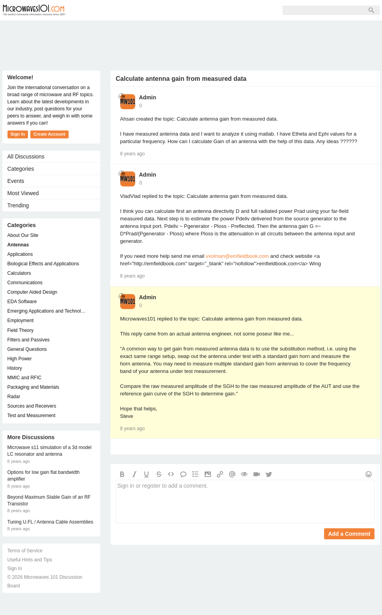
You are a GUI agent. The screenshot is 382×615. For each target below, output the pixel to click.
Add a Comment (349, 534)
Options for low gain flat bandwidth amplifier (43, 476)
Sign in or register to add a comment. (245, 501)
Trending (18, 205)
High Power (19, 359)
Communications (25, 282)
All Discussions (26, 156)
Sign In (195, 10)
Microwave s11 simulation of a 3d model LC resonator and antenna (49, 451)
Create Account (49, 134)
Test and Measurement (31, 415)
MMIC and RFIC (24, 377)
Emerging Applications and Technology (47, 311)
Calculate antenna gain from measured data (181, 78)
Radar (13, 396)
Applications (20, 254)
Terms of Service (25, 551)
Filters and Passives (28, 340)
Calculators (19, 273)
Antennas (18, 245)
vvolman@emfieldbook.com (237, 256)
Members (126, 10)
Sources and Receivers (31, 406)
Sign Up (162, 10)
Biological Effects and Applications (43, 263)
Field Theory (20, 330)
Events (15, 181)
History (14, 368)
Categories (20, 169)
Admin (148, 97)
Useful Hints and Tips (29, 560)
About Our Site (23, 235)
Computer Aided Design (32, 292)
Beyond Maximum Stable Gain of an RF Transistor (49, 500)
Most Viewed (23, 193)
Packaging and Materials (33, 387)
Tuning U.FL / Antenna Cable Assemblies (50, 522)
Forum (91, 10)
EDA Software (22, 301)
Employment (20, 320)
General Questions (27, 349)
